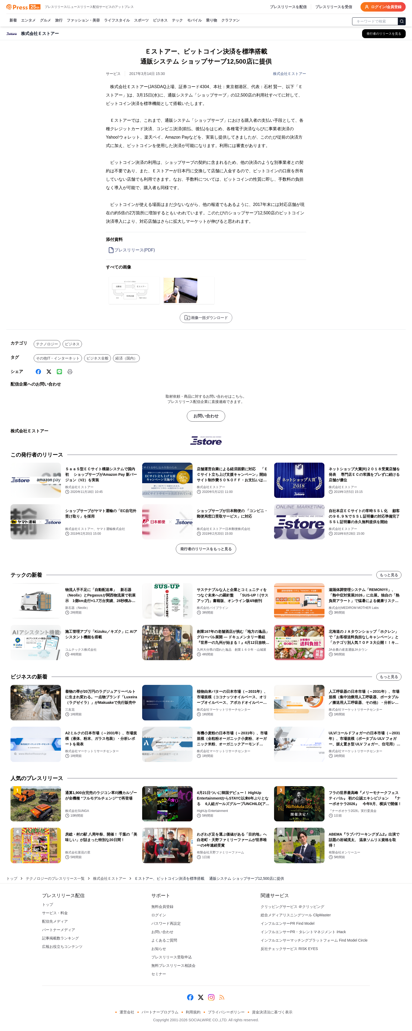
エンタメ (28, 20)
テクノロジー (47, 344)
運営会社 (127, 1012)
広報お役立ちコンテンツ (62, 946)
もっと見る (389, 575)
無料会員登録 (162, 906)
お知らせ (158, 949)
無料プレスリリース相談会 (173, 965)
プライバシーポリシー (226, 1012)
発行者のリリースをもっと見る (206, 549)
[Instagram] (211, 997)
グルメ (45, 20)
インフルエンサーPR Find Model (288, 923)
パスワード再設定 (166, 923)
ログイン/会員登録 (383, 7)
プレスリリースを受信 (333, 7)
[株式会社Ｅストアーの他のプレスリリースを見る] (384, 33)
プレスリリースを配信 (288, 7)
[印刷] (70, 371)
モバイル (194, 20)
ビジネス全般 (97, 358)
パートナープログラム (160, 1012)
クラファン (230, 20)
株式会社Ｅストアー (289, 74)
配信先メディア (55, 921)
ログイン (158, 915)
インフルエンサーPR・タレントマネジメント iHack (303, 932)
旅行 (59, 20)
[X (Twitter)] (49, 371)
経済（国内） (126, 358)
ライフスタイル (117, 20)
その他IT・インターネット (58, 358)
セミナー (158, 974)
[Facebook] (38, 371)
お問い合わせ (206, 416)
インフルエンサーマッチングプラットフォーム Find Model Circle (314, 940)
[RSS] (222, 997)
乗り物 (211, 20)
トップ (11, 878)
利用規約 (193, 1012)
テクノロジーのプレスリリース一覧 (55, 878)
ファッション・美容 (83, 20)
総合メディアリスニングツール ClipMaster (296, 915)
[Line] (59, 371)
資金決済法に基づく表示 (272, 1012)
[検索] (402, 21)
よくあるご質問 (164, 940)
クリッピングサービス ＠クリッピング (292, 906)
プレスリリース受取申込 (171, 957)
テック (177, 20)
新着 (13, 20)
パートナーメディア (58, 930)
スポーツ (141, 20)
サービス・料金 (55, 913)
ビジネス (160, 20)
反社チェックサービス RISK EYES (289, 949)
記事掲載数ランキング (60, 938)
